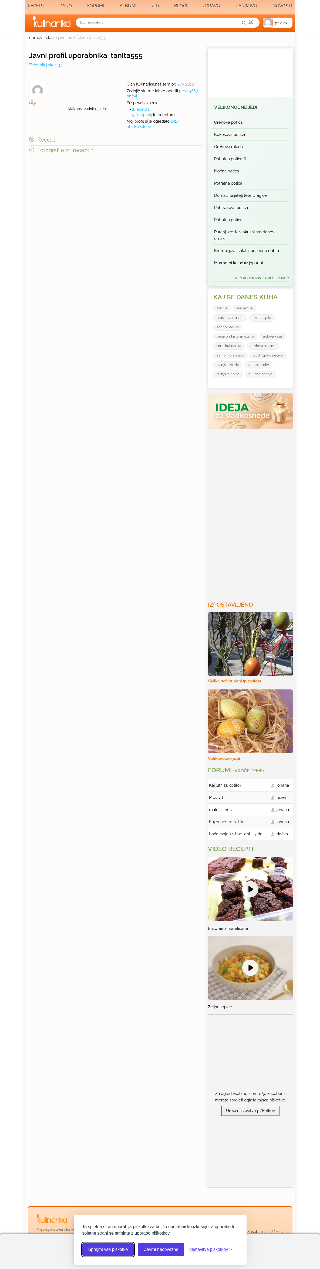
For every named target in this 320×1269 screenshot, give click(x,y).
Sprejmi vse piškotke (108, 1249)
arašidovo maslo (230, 318)
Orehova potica (228, 122)
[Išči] (248, 22)
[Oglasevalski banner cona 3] (251, 513)
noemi (282, 797)
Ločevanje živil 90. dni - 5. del (236, 834)
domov (35, 37)
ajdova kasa (272, 336)
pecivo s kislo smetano (235, 336)
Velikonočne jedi (235, 107)
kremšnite (244, 308)
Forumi (95, 5)
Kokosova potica (229, 134)
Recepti (37, 5)
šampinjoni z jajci (230, 355)
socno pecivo (228, 327)
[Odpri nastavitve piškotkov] (210, 1249)
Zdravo (211, 5)
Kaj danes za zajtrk (226, 821)
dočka (282, 834)
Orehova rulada (228, 146)
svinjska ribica (228, 374)
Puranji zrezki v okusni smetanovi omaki (244, 235)
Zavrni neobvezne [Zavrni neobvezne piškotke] (161, 1249)
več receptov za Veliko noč (262, 278)
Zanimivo (246, 5)
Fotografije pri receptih (65, 150)
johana (283, 785)
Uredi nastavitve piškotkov (250, 1110)
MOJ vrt (216, 797)
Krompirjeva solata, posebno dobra (246, 250)
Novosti (282, 5)
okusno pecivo (260, 374)
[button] (277, 23)
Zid (155, 5)
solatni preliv (258, 365)
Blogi (180, 5)
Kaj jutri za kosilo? (225, 785)
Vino (66, 5)
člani (50, 37)
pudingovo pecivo (268, 355)
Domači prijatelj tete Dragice (240, 195)
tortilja (222, 308)
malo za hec (220, 809)
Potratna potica (228, 183)
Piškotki (277, 1231)
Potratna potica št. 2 (232, 158)
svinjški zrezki (228, 365)
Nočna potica (226, 171)
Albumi (128, 5)
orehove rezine (262, 346)
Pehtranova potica (231, 207)
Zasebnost (256, 1231)
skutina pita (262, 318)
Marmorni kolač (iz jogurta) (238, 262)
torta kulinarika (229, 346)
